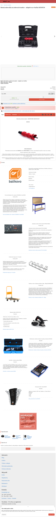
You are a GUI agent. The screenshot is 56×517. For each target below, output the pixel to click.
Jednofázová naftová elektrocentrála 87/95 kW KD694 (38, 250)
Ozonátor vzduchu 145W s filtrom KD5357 (7, 436)
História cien (8, 114)
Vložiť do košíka (42, 99)
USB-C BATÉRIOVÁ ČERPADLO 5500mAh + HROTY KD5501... (27, 437)
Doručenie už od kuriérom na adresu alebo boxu (14, 103)
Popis (2, 114)
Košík (3, 475)
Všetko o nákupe (6, 463)
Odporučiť (28, 448)
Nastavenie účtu (6, 480)
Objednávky (5, 477)
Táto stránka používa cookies (7, 508)
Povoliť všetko (51, 514)
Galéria (3, 460)
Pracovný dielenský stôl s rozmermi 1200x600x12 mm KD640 (13, 214)
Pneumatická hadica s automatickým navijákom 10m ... (16, 437)
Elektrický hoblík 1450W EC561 (8, 329)
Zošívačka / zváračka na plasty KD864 (9, 371)
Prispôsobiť (4, 514)
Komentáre (14, 114)
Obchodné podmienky (7, 466)
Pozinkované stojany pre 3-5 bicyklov (9, 272)
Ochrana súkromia (6, 469)
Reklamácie (4, 483)
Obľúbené (4, 486)
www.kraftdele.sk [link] (32, 188)
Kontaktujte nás (5, 492)
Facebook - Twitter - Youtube (9, 498)
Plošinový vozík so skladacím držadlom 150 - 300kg (37, 297)
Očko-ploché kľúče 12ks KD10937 (34, 398)
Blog (3, 457)
